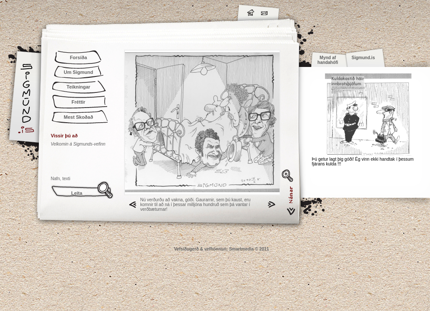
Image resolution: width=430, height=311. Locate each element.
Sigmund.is (102, 11)
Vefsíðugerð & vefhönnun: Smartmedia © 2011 (221, 249)
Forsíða (78, 57)
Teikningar (78, 86)
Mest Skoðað (78, 117)
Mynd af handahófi (328, 60)
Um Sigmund (78, 72)
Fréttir (79, 102)
